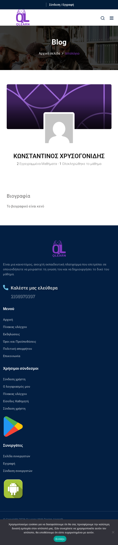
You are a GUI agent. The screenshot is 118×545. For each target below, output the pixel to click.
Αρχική (8, 319)
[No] (113, 532)
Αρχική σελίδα (49, 53)
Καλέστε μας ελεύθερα (34, 288)
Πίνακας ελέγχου (15, 327)
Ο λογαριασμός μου (16, 386)
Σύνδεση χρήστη (14, 379)
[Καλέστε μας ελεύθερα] (5, 287)
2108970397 (23, 296)
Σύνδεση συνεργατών (17, 471)
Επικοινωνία (11, 356)
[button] (111, 18)
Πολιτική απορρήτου (17, 349)
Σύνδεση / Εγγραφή (61, 4)
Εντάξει (60, 539)
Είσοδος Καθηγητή (16, 401)
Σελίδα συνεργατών (16, 456)
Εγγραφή (9, 463)
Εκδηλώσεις (11, 334)
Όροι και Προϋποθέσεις (19, 341)
